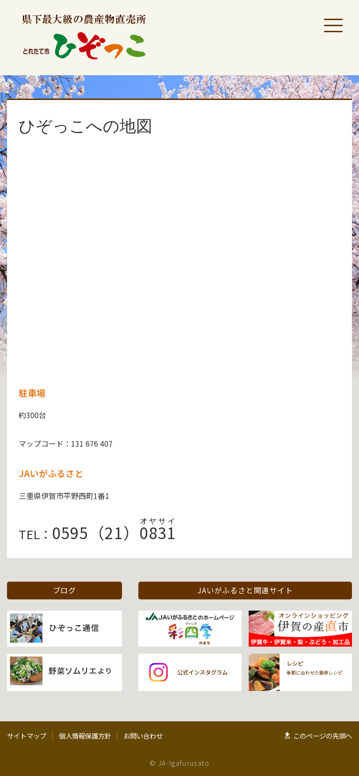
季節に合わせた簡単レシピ (315, 667)
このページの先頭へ (322, 735)
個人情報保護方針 (85, 735)
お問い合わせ (143, 735)
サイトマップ (26, 735)
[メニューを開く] (333, 25)
